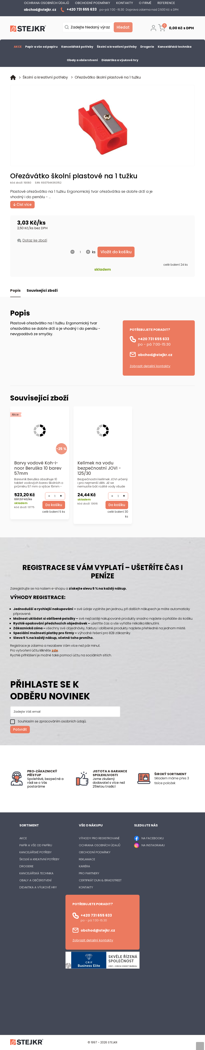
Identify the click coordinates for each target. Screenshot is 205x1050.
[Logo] (28, 29)
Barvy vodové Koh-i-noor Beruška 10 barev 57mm (37, 468)
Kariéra (84, 866)
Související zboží (42, 290)
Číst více (22, 204)
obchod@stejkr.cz (155, 354)
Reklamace (87, 859)
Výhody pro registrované (99, 838)
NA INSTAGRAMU (153, 845)
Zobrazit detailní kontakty (150, 366)
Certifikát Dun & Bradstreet (100, 880)
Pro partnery (89, 873)
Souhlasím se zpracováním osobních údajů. (52, 721)
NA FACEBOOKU (153, 838)
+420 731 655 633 (153, 339)
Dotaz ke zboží (34, 240)
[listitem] (174, 781)
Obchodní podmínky (95, 852)
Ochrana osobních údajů (99, 845)
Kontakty (86, 887)
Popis (15, 290)
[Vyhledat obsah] (123, 27)
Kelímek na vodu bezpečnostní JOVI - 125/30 (99, 468)
